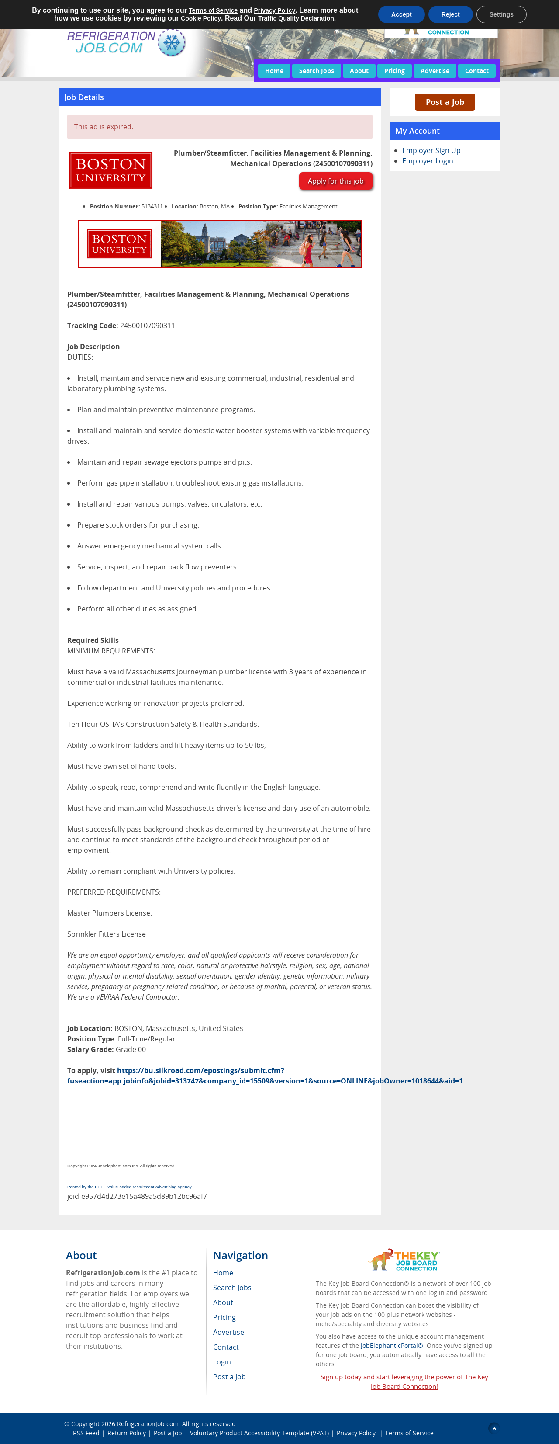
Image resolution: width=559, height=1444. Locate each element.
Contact (477, 70)
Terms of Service (409, 1433)
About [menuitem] (223, 1302)
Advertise (435, 70)
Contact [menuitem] (226, 1347)
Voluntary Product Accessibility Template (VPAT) (259, 1433)
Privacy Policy (357, 1433)
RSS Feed (86, 1433)
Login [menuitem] (222, 1362)
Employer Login (427, 161)
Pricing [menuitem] (224, 1317)
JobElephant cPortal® (392, 1345)
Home (274, 70)
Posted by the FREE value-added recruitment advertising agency (129, 1186)
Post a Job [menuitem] (229, 1377)
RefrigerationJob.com (148, 1424)
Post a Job (445, 102)
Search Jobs (316, 70)
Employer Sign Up (431, 150)
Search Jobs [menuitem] (232, 1287)
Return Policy (126, 1433)
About (359, 70)
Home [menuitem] (223, 1272)
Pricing (394, 70)
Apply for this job (336, 181)
